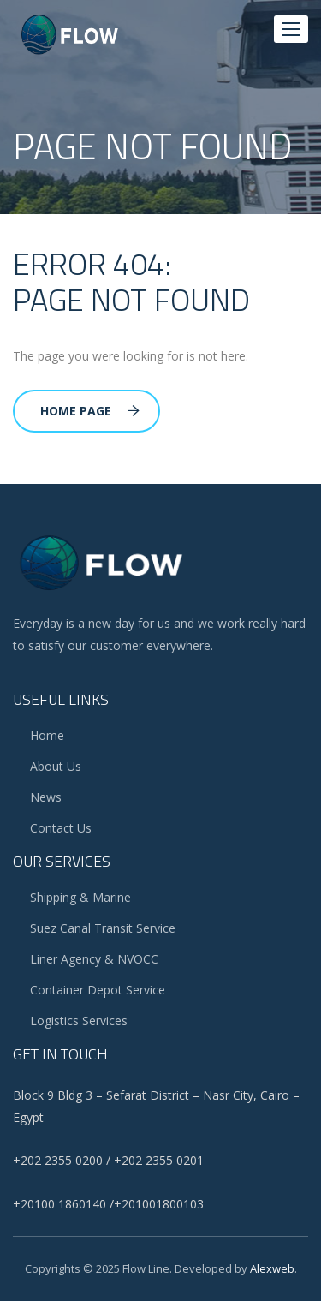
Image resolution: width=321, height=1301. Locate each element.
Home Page (90, 411)
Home (47, 735)
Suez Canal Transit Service (102, 928)
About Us (55, 766)
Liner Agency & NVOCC (94, 959)
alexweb (272, 1268)
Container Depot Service (97, 990)
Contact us (61, 828)
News (46, 797)
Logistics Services (79, 1020)
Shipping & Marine (80, 897)
